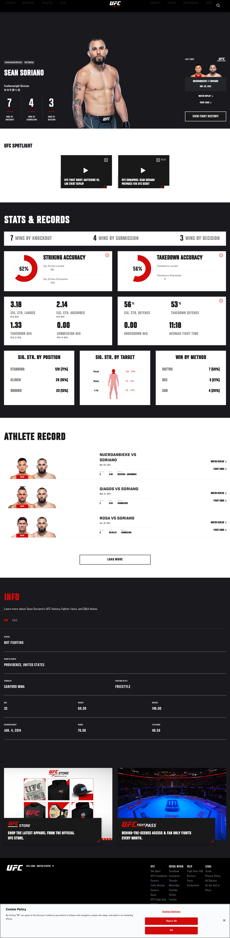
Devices (191, 876)
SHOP (208, 13)
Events (10, 13)
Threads (173, 881)
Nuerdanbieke (115, 459)
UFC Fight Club (158, 899)
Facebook (174, 871)
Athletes (41, 13)
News (55, 13)
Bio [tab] (6, 620)
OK (171, 930)
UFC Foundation (159, 876)
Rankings (25, 13)
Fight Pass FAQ (195, 871)
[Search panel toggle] (218, 13)
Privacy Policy (213, 876)
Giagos (107, 493)
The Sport (156, 871)
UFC (153, 866)
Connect (160, 13)
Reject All (171, 921)
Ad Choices (211, 881)
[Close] (224, 920)
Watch (174, 13)
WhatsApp (174, 885)
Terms (208, 871)
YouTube (173, 890)
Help (189, 866)
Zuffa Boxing (192, 13)
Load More (115, 559)
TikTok (172, 895)
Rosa (105, 523)
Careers (155, 881)
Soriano (108, 465)
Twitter (173, 899)
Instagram (174, 876)
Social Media (176, 866)
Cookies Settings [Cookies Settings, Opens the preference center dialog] (171, 912)
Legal (208, 866)
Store (153, 895)
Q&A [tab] (14, 620)
